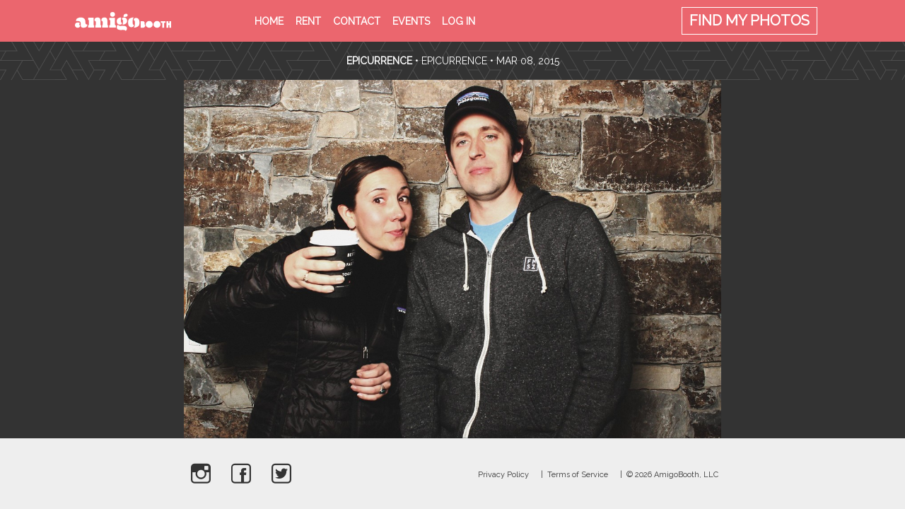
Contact (356, 21)
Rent (308, 21)
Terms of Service (577, 474)
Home (269, 21)
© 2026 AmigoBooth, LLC (672, 474)
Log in (458, 21)
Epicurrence (380, 60)
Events (411, 21)
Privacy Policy (503, 474)
